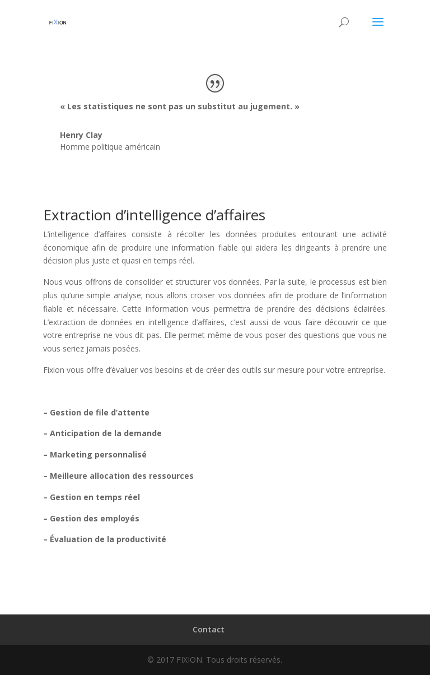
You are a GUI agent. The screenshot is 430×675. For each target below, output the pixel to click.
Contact (209, 629)
